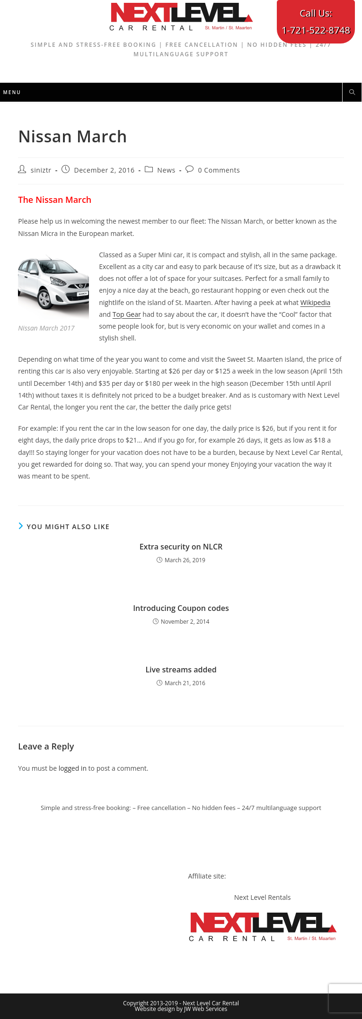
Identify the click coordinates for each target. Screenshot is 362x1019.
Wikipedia (315, 302)
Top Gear (127, 314)
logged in (73, 768)
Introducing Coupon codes (181, 608)
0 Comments (219, 169)
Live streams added (180, 669)
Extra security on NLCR (181, 546)
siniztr (41, 169)
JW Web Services (205, 1009)
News (166, 169)
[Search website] (352, 92)
